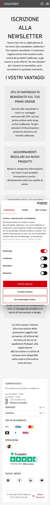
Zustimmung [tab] (9, 210)
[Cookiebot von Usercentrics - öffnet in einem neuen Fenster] (36, 203)
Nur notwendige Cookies (25, 299)
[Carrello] (42, 3)
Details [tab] (25, 210)
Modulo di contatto (18, 403)
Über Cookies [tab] (41, 210)
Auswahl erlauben (25, 292)
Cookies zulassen (25, 284)
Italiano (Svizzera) (38, 496)
